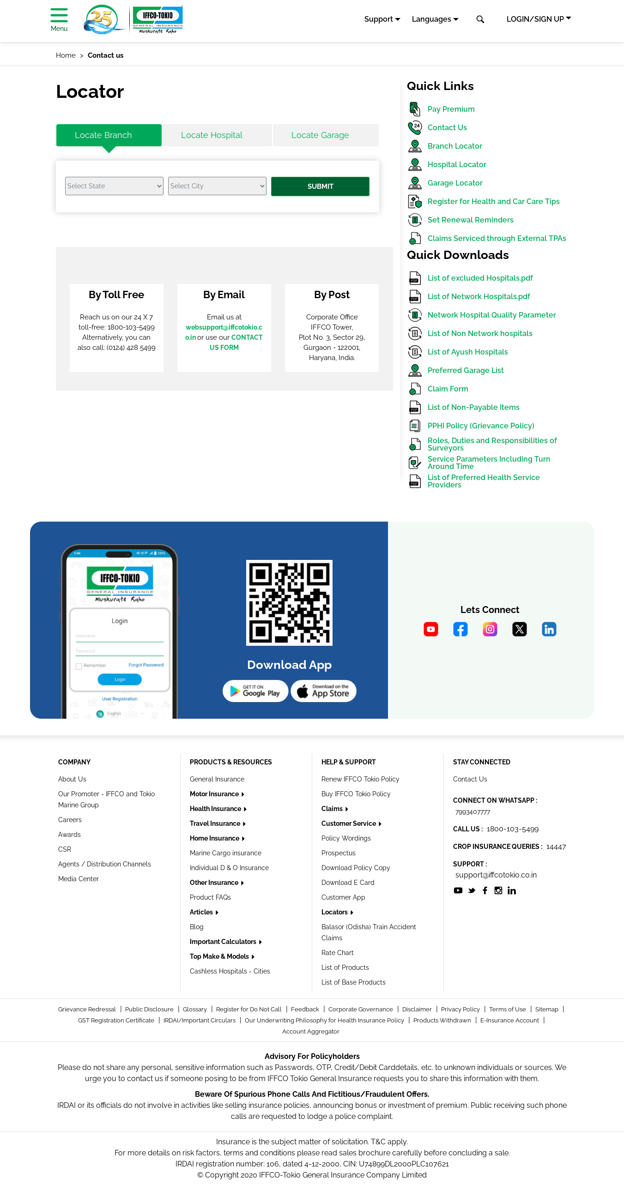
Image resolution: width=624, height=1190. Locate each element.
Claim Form (437, 389)
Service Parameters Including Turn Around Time (479, 463)
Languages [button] (431, 19)
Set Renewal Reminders (460, 220)
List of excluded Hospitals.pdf (470, 278)
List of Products (345, 967)
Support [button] (378, 19)
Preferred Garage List (455, 370)
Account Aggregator (310, 1031)
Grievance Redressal (87, 1009)
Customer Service (349, 823)
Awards (69, 834)
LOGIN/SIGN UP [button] (535, 19)
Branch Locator (444, 146)
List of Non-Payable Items (463, 407)
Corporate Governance (361, 1009)
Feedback (306, 1009)
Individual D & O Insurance (229, 867)
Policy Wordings (346, 838)
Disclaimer (417, 1009)
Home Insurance (215, 838)
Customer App (343, 897)
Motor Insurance (215, 794)
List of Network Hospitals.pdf (468, 296)
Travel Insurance (216, 823)
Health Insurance (216, 808)
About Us (72, 779)
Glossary (195, 1009)
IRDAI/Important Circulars (200, 1020)
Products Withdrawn (443, 1020)
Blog (197, 927)
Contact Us (437, 128)
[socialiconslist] (458, 889)
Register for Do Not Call (249, 1009)
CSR (64, 849)
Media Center (78, 879)
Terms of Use (508, 1009)
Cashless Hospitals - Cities (230, 971)
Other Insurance (215, 882)
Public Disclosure (150, 1009)
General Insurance (217, 779)
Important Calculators (224, 941)
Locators (335, 912)
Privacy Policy (461, 1009)
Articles (202, 912)
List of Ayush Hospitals (457, 352)
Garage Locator (445, 183)
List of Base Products (353, 982)
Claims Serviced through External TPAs (486, 238)
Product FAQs (210, 897)
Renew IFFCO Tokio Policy (360, 779)
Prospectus (338, 853)
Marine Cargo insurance (225, 853)
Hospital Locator (446, 164)
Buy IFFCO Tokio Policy (356, 794)
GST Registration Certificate (117, 1020)
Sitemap (547, 1009)
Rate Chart (337, 952)
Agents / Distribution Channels (104, 864)
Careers (70, 819)
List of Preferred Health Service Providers (473, 481)
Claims (332, 808)
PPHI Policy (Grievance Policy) (470, 426)
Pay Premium (441, 109)
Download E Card (348, 882)
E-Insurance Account (510, 1020)
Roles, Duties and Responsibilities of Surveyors (482, 444)
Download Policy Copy (355, 867)
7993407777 (472, 811)
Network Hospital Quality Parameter (481, 315)
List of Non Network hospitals (470, 333)
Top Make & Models (220, 956)
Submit (320, 186)
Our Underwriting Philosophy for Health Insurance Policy (325, 1020)
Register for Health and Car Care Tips (483, 201)
